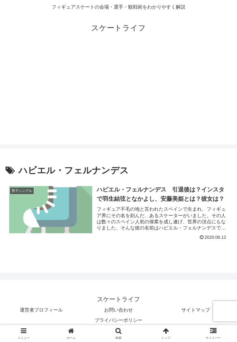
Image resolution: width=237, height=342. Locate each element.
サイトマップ (195, 310)
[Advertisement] (118, 96)
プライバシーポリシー (118, 320)
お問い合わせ (118, 310)
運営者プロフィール (41, 310)
